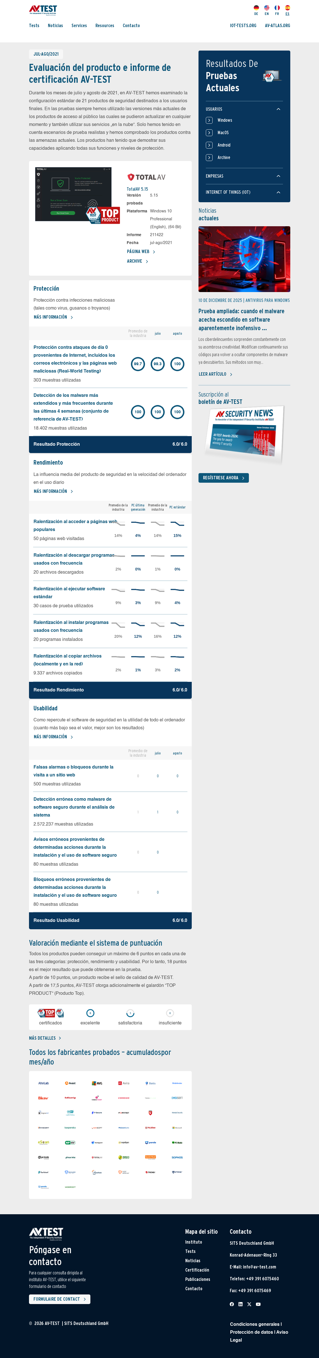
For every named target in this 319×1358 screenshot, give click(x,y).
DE (256, 10)
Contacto (131, 25)
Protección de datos (251, 1332)
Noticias (55, 25)
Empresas (214, 176)
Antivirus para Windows (268, 300)
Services (79, 25)
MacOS (217, 132)
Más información (53, 317)
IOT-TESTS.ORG (243, 25)
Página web (141, 252)
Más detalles (45, 1038)
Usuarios (214, 109)
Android (218, 145)
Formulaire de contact (61, 1299)
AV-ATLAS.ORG (277, 25)
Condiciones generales (255, 1324)
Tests (34, 25)
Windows (219, 120)
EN (266, 10)
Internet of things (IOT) (228, 192)
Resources (104, 25)
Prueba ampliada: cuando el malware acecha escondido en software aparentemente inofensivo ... (241, 319)
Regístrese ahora (225, 478)
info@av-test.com (259, 1267)
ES (287, 10)
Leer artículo (216, 374)
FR (277, 10)
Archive (137, 261)
